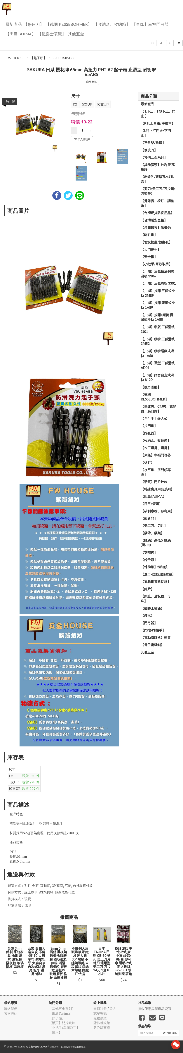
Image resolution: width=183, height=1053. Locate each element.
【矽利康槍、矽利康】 (157, 511)
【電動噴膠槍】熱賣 (156, 637)
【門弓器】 (149, 623)
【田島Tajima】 (21, 34)
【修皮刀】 (34, 24)
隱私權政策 (101, 1023)
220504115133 (63, 58)
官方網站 (10, 1013)
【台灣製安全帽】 (154, 220)
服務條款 (100, 1018)
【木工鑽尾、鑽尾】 (156, 448)
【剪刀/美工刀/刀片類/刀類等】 (158, 191)
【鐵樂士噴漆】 (52, 34)
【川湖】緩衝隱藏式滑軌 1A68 (157, 353)
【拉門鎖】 (149, 426)
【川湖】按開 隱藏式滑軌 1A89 (158, 305)
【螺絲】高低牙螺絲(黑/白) (156, 542)
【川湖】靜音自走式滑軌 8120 (157, 377)
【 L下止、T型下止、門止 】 (158, 113)
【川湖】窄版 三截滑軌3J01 (158, 329)
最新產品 (14, 24)
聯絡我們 (10, 1009)
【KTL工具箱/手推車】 (158, 123)
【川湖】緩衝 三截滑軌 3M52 (158, 341)
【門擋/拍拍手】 (153, 630)
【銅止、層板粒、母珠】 (156, 598)
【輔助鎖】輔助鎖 (154, 567)
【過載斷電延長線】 (156, 582)
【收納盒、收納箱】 (112, 24)
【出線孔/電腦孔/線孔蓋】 (157, 179)
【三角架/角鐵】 (153, 143)
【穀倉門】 (149, 518)
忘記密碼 (100, 1013)
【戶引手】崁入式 (154, 419)
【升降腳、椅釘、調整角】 (157, 203)
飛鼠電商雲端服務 (72, 1046)
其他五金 (76, 34)
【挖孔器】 (149, 433)
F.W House (15, 58)
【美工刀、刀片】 (154, 526)
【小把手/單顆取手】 (156, 264)
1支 (75, 104)
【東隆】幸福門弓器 (150, 24)
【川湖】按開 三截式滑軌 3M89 (158, 293)
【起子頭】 (38, 58)
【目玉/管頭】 (151, 504)
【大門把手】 (151, 249)
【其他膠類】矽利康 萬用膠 (158, 167)
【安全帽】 (149, 257)
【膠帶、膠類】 (152, 533)
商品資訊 (91, 81)
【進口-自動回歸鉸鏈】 (158, 574)
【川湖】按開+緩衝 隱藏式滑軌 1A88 (157, 317)
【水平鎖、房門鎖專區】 (156, 472)
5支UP (87, 104)
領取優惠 (170, 1033)
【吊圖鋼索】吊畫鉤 (156, 227)
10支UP (103, 104)
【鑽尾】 (147, 615)
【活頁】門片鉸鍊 (154, 482)
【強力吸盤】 (151, 387)
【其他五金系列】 (154, 157)
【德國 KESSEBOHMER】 (69, 24)
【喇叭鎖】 (149, 235)
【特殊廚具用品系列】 (157, 489)
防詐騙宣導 (101, 1028)
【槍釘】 (147, 462)
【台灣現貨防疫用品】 (157, 213)
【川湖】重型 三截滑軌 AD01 (158, 365)
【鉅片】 (147, 589)
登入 (112, 1009)
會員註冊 (100, 1009)
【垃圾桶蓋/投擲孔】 (156, 242)
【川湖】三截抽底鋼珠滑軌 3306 (157, 273)
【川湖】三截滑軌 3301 (158, 283)
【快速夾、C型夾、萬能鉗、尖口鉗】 (158, 408)
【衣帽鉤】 (149, 552)
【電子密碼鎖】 (152, 645)
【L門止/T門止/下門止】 (156, 133)
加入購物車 (82, 139)
